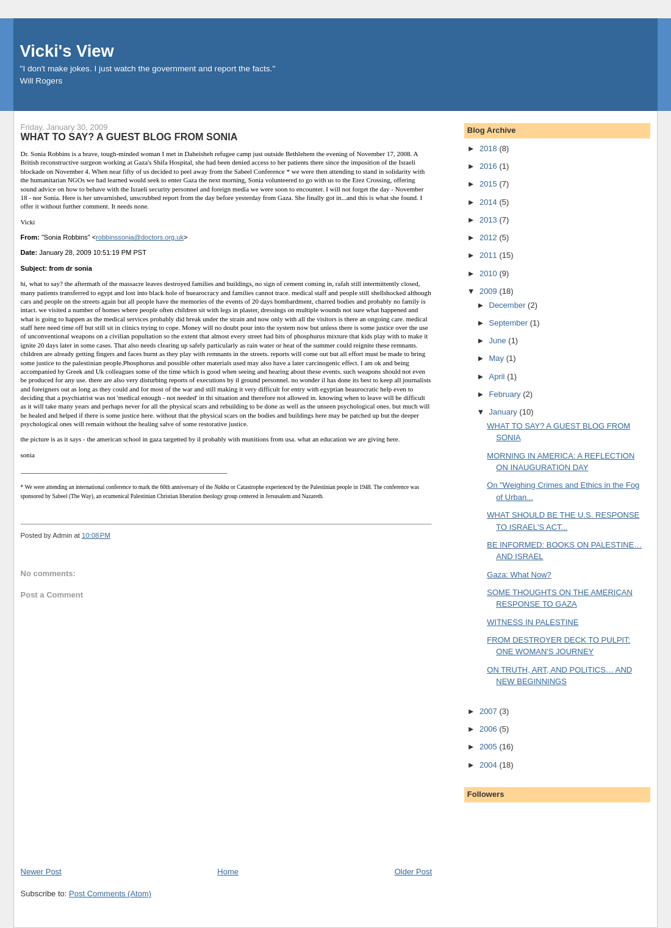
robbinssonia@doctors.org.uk (140, 237)
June (499, 340)
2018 (489, 148)
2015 (489, 183)
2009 (489, 291)
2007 (489, 711)
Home (228, 871)
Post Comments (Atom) (110, 893)
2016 (489, 166)
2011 (489, 255)
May (497, 358)
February (506, 394)
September (509, 322)
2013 (489, 219)
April (498, 376)
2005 (489, 746)
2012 (489, 237)
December (508, 305)
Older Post (413, 871)
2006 (489, 728)
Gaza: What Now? (519, 574)
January (504, 411)
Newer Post (41, 871)
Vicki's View (67, 50)
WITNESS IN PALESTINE (532, 622)
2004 (489, 764)
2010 (489, 273)
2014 (489, 202)
